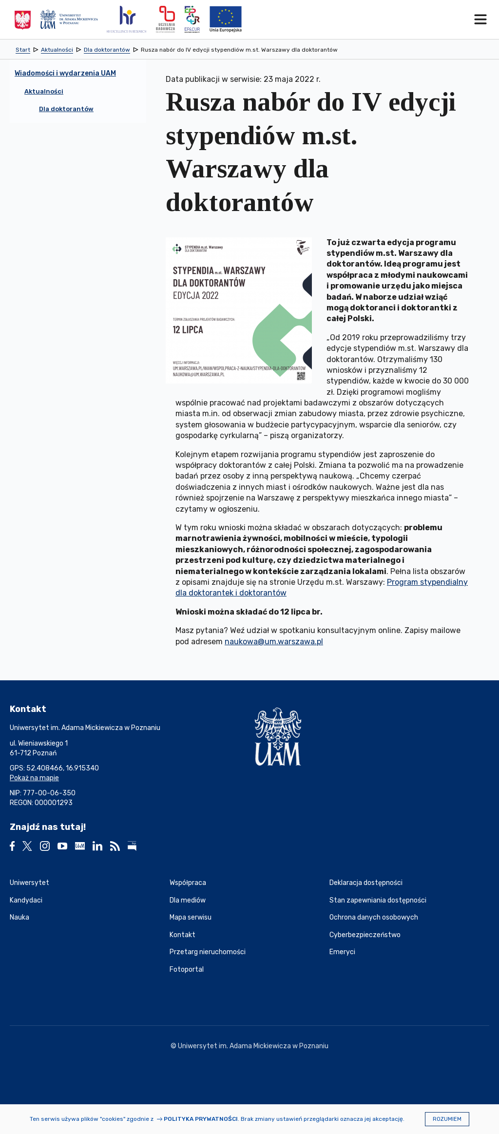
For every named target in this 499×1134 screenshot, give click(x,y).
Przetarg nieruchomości (208, 952)
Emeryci (342, 952)
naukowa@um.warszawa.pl (274, 641)
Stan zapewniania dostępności (377, 900)
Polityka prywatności (201, 1118)
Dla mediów (188, 900)
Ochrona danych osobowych (373, 917)
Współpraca (188, 883)
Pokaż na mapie (34, 778)
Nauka (19, 917)
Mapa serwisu (190, 917)
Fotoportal (187, 969)
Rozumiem (447, 1119)
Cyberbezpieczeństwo (365, 935)
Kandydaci (26, 900)
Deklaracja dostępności (366, 883)
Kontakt (182, 935)
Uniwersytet (29, 883)
